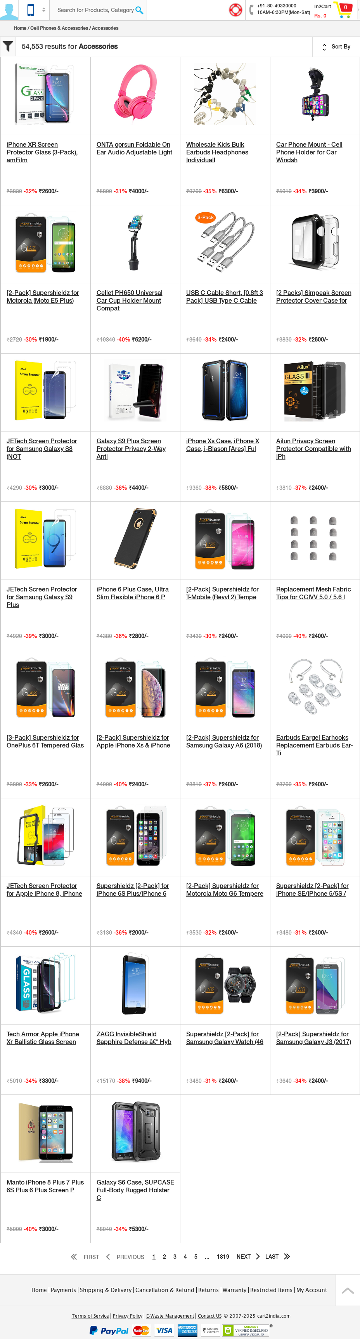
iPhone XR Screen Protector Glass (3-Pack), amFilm (42, 152)
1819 (223, 1257)
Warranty (234, 1290)
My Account (311, 1290)
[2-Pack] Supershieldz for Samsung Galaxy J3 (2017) (313, 1038)
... (207, 1257)
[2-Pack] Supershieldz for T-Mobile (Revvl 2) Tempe (222, 593)
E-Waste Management (170, 1316)
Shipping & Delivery (106, 1290)
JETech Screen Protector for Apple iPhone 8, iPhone (44, 889)
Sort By (336, 46)
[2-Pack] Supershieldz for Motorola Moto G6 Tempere (224, 889)
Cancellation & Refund (164, 1290)
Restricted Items (271, 1290)
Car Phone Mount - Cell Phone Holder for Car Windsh (309, 152)
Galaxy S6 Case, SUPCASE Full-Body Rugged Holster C (135, 1190)
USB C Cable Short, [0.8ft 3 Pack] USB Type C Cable (224, 296)
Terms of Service (90, 1316)
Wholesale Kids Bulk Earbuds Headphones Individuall (217, 152)
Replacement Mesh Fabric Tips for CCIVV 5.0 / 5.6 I (313, 593)
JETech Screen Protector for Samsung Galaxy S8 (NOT (42, 448)
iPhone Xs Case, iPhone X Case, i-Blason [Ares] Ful (222, 445)
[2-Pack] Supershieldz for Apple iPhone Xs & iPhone (133, 741)
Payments (63, 1290)
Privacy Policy (127, 1316)
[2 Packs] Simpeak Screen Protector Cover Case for (313, 296)
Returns (208, 1290)
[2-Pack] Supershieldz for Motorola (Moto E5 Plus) (43, 296)
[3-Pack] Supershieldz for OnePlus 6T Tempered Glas (45, 741)
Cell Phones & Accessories (59, 28)
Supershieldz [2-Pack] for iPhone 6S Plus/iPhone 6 (133, 889)
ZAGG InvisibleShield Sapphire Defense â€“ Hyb (134, 1038)
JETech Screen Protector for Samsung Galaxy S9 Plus (42, 597)
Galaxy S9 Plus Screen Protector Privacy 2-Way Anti (131, 448)
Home (20, 28)
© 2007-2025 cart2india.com (257, 1316)
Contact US (210, 1316)
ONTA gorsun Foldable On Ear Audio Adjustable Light (134, 148)
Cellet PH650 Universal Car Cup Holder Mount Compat (130, 300)
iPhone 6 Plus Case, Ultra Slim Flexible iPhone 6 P (133, 593)
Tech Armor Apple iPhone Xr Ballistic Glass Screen (43, 1038)
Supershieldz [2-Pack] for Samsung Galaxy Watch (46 (224, 1038)
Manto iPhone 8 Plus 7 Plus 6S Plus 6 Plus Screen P (45, 1186)
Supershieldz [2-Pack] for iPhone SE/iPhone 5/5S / (312, 889)
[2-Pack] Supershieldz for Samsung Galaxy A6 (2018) (224, 741)
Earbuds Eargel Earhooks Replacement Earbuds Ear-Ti (314, 745)
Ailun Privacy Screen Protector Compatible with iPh (313, 448)
